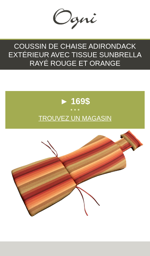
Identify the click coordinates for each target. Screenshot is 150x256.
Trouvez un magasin (75, 118)
